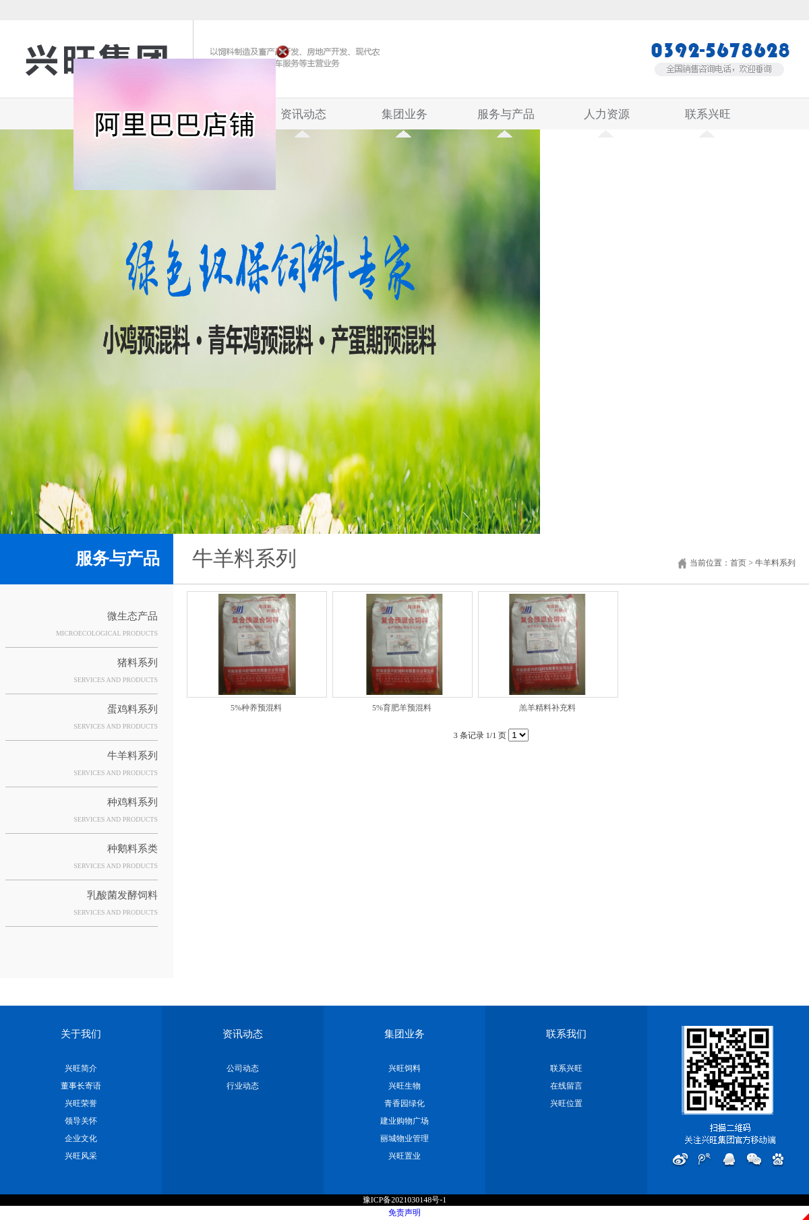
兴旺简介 (81, 1068)
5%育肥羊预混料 (401, 707)
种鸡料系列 (132, 802)
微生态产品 (132, 616)
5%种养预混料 (256, 707)
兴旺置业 (404, 1156)
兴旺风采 (81, 1156)
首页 (738, 563)
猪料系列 (137, 662)
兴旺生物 (404, 1086)
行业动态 (243, 1086)
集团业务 (404, 118)
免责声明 (404, 1212)
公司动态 (243, 1068)
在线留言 (566, 1086)
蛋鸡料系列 (132, 709)
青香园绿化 (404, 1103)
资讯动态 (303, 118)
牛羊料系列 (132, 755)
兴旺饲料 (404, 1068)
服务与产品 (506, 118)
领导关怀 (81, 1121)
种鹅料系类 (132, 848)
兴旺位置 (566, 1103)
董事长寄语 (81, 1086)
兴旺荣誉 (81, 1103)
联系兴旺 (708, 118)
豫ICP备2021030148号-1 (405, 1199)
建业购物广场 (404, 1121)
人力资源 (607, 118)
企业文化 (81, 1138)
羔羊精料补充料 (547, 707)
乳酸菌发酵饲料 (122, 895)
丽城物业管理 (404, 1138)
